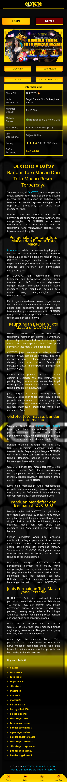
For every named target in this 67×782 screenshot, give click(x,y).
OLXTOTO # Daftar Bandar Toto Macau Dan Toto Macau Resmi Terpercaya (34, 768)
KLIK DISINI (32, 150)
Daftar (25, 778)
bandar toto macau (48, 425)
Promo (8, 778)
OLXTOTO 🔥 (33, 93)
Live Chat (58, 778)
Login (42, 778)
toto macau (13, 250)
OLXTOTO (33, 192)
